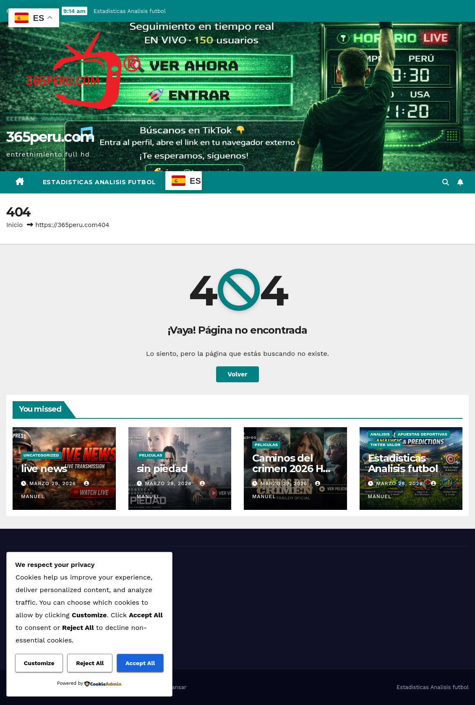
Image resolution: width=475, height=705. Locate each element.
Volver (238, 374)
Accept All (140, 663)
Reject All (90, 663)
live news (44, 468)
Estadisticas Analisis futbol (130, 11)
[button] (445, 182)
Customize (39, 663)
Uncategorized (41, 455)
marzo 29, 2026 (53, 483)
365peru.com (50, 137)
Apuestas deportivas (422, 434)
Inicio (14, 225)
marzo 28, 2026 (400, 483)
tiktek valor (386, 444)
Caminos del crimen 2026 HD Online (291, 468)
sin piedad (162, 468)
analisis (380, 434)
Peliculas (150, 455)
